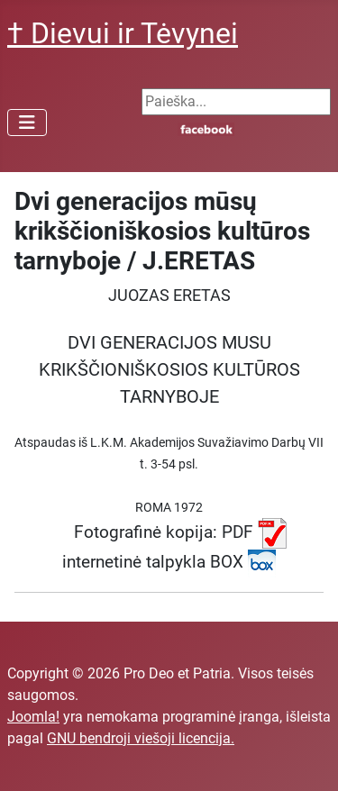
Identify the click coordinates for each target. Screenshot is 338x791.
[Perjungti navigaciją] (27, 122)
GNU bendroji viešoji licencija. (140, 738)
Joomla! (33, 716)
